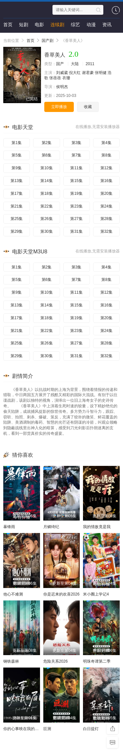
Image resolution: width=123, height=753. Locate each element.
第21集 (16, 206)
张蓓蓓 (55, 78)
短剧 (23, 24)
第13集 (16, 180)
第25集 (16, 218)
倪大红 (75, 72)
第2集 (47, 142)
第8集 (106, 155)
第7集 (77, 155)
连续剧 (57, 24)
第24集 (106, 206)
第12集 (106, 168)
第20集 (106, 193)
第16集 (106, 180)
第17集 (16, 193)
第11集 (76, 168)
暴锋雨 (9, 526)
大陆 (75, 64)
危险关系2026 (55, 661)
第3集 (77, 142)
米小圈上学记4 (96, 594)
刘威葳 (62, 72)
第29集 (16, 231)
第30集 (46, 231)
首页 (7, 24)
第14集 (46, 180)
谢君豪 (88, 72)
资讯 (107, 24)
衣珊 (66, 78)
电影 (39, 24)
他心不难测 (13, 594)
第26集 (46, 218)
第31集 (76, 231)
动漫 (91, 24)
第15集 (76, 180)
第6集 (47, 155)
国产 (60, 64)
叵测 (47, 728)
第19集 (76, 193)
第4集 (106, 142)
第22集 (46, 206)
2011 (90, 64)
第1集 (16, 142)
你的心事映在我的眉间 (23, 728)
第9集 (16, 168)
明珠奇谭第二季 (97, 661)
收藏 (88, 106)
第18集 (46, 193)
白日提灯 (91, 728)
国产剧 (47, 40)
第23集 (76, 206)
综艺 (75, 24)
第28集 (106, 218)
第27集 (76, 218)
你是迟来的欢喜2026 (61, 594)
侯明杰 (62, 86)
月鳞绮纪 (51, 526)
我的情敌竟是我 (97, 526)
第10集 (46, 168)
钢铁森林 (11, 661)
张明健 (101, 72)
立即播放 (59, 106)
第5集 (16, 155)
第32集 (106, 231)
